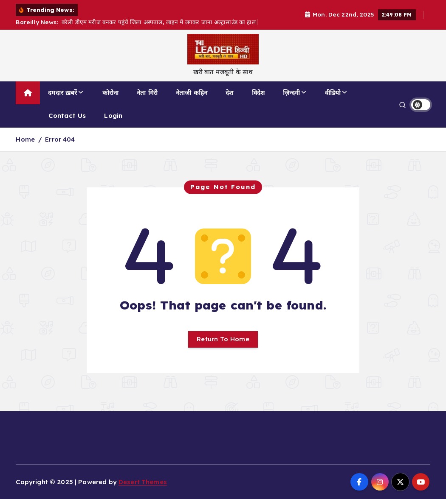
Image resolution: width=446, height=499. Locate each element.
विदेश (258, 93)
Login (113, 116)
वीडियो (333, 93)
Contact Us (67, 116)
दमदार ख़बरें (62, 93)
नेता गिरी (147, 93)
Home (25, 139)
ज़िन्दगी (291, 93)
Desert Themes (143, 482)
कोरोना (110, 93)
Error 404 (60, 139)
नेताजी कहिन (191, 93)
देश (229, 93)
